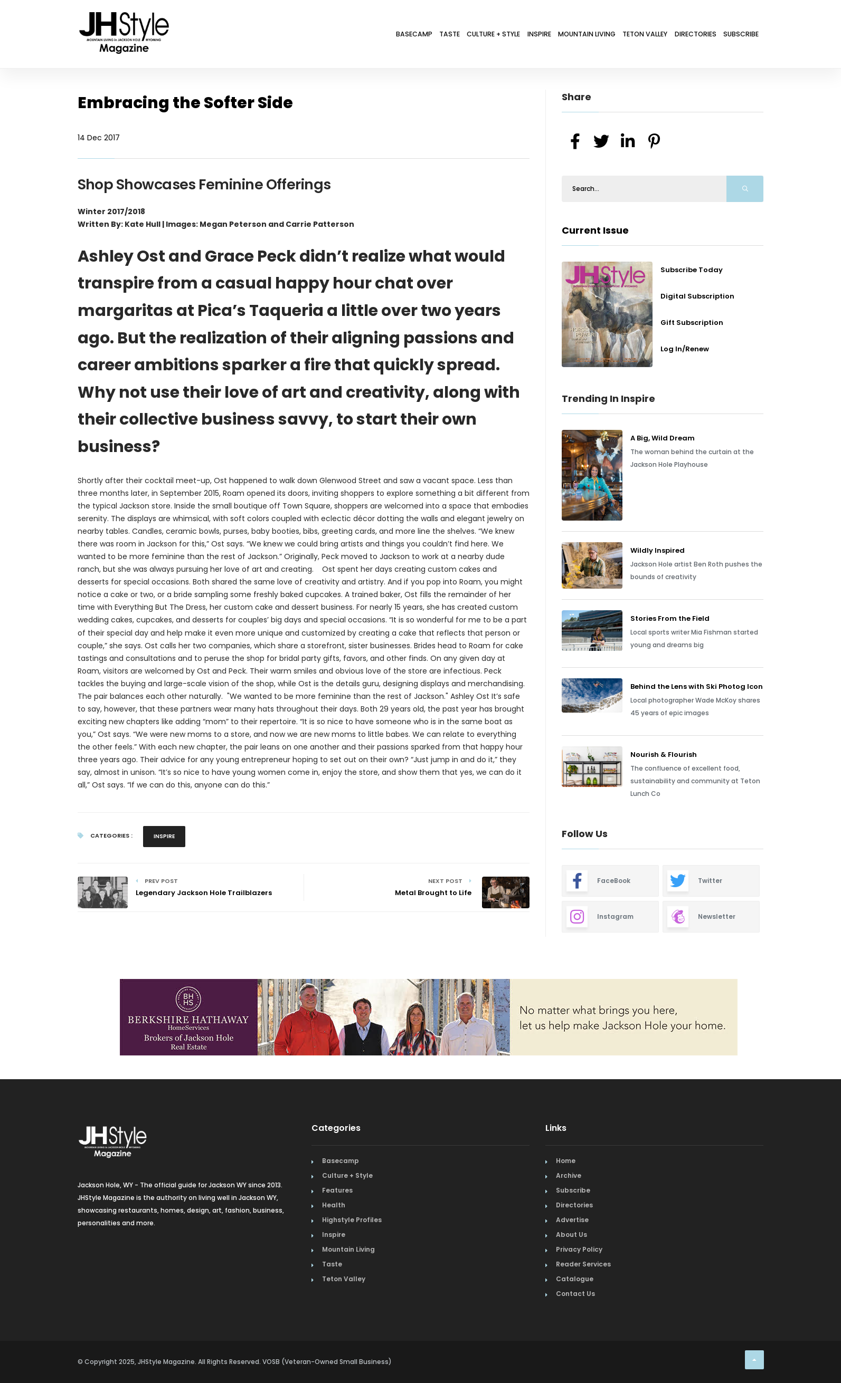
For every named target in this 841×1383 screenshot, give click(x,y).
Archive (568, 1175)
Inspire (478, 36)
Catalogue (574, 1278)
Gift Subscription (691, 323)
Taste (360, 36)
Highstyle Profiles (352, 1219)
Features (337, 1190)
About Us (571, 1234)
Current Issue (595, 230)
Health (333, 1204)
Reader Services (583, 1264)
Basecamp (314, 36)
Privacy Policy (579, 1249)
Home (565, 1160)
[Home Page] (125, 18)
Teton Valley (612, 36)
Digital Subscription (697, 296)
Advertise (572, 1219)
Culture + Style (418, 36)
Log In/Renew (684, 349)
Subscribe (735, 36)
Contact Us (575, 1293)
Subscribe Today (691, 270)
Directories (676, 36)
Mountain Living (539, 36)
